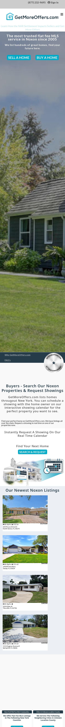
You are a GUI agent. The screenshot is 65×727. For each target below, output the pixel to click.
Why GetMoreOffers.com (17, 355)
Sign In (53, 2)
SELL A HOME (18, 57)
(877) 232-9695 (37, 2)
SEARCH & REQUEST (32, 452)
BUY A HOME (47, 57)
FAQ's (8, 360)
